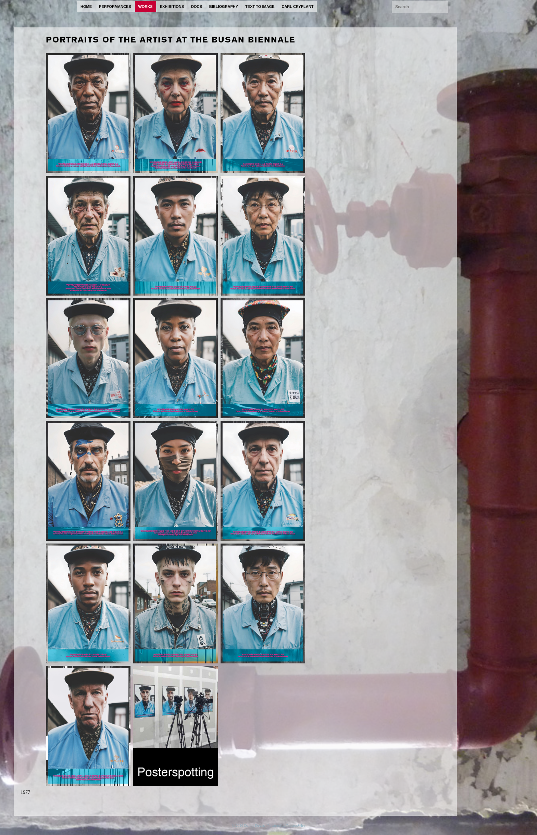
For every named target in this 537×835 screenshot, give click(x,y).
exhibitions (172, 6)
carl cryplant (297, 6)
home (86, 6)
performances (115, 6)
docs (196, 6)
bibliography (223, 6)
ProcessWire (295, 825)
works (145, 6)
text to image (259, 6)
